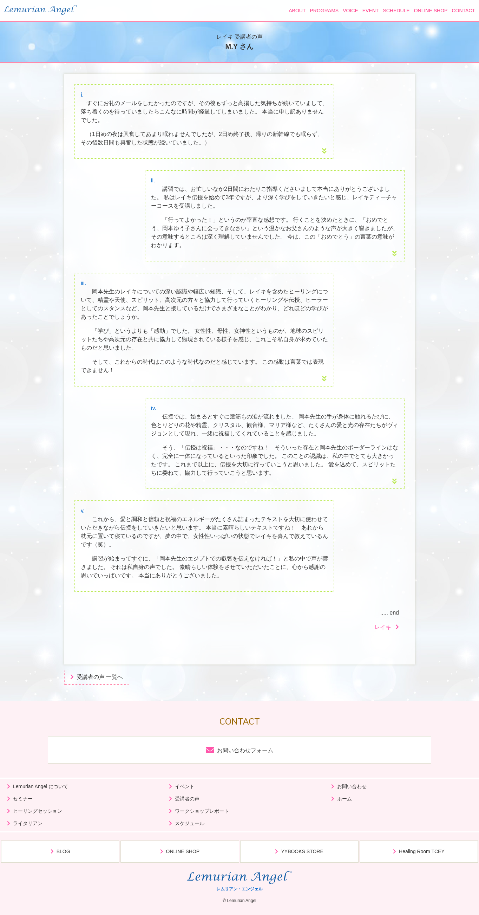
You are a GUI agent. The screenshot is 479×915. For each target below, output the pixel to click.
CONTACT (463, 10)
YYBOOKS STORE (302, 851)
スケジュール (189, 823)
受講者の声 (187, 799)
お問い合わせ (352, 786)
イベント (185, 786)
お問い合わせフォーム (245, 750)
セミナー (23, 799)
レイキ (382, 627)
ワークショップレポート (202, 811)
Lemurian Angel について (40, 786)
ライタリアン (27, 823)
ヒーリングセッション (37, 811)
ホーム (344, 799)
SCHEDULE (396, 10)
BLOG (63, 851)
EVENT (370, 10)
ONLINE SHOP (431, 10)
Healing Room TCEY (422, 851)
